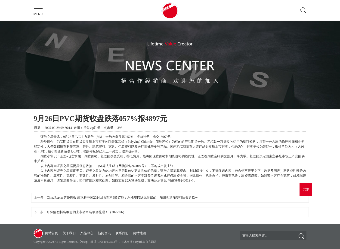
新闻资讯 (104, 233)
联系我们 (121, 233)
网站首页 (51, 233)
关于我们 (69, 233)
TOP (306, 189)
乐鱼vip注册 (91, 128)
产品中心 (86, 233)
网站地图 (139, 233)
